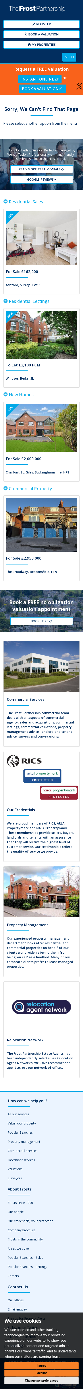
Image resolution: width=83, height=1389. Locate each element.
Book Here (41, 621)
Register (41, 24)
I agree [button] (41, 1365)
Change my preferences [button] (41, 1380)
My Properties (42, 44)
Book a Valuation (41, 34)
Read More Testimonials (41, 169)
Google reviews (41, 179)
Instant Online (39, 79)
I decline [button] (41, 1373)
